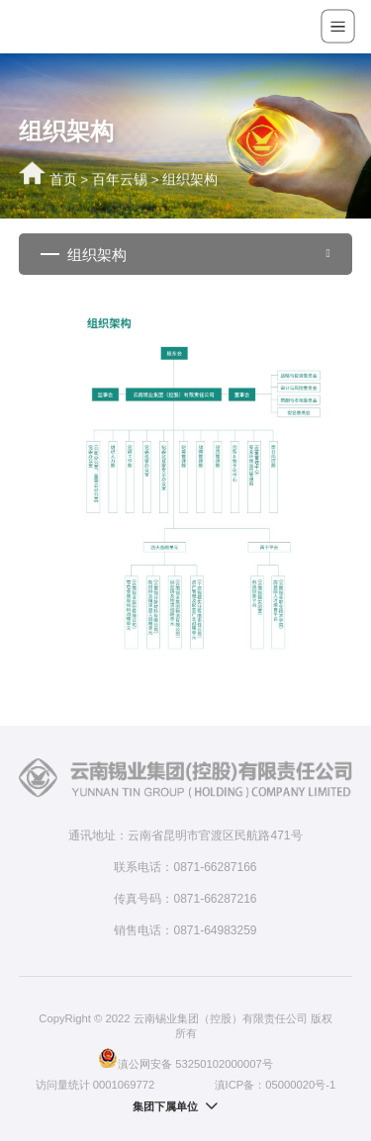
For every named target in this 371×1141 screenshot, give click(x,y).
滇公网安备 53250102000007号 (185, 1058)
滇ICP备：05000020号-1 (275, 1085)
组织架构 (190, 181)
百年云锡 (119, 181)
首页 (63, 181)
